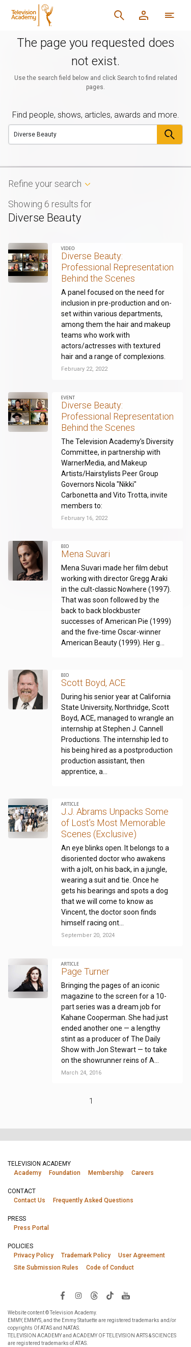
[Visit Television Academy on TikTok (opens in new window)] (110, 1295)
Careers (142, 1172)
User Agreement (141, 1255)
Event (68, 397)
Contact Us (29, 1200)
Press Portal (31, 1227)
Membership (106, 1172)
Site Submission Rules (46, 1267)
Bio (65, 546)
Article (70, 804)
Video (68, 248)
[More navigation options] (169, 15)
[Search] (119, 15)
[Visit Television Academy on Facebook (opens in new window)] (62, 1295)
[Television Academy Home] (57, 15)
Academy (27, 1172)
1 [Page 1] (91, 1101)
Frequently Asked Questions (93, 1200)
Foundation (64, 1172)
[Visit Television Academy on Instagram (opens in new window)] (78, 1295)
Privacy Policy (33, 1255)
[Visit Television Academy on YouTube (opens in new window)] (125, 1295)
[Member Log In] (143, 15)
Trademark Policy (86, 1255)
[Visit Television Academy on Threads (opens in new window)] (94, 1295)
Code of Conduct (110, 1267)
